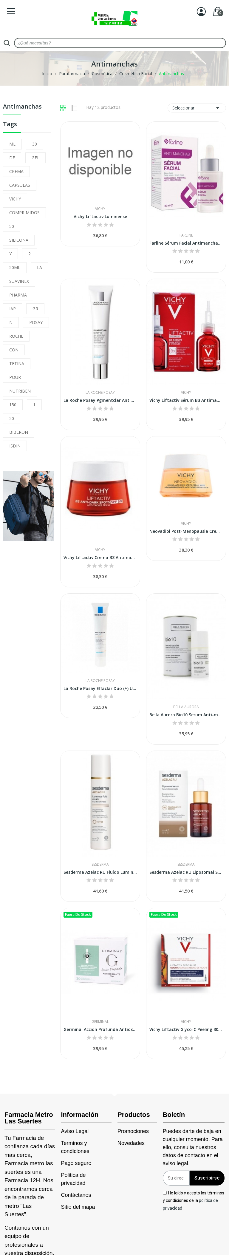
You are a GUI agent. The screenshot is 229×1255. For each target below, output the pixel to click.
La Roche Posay (100, 392)
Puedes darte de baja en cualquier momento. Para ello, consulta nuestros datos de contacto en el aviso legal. (193, 1147)
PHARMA (18, 295)
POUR (15, 377)
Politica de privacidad (73, 1179)
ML (12, 144)
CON (13, 350)
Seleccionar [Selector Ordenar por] (196, 108)
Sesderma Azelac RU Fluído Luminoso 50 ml (100, 872)
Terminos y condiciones (75, 1147)
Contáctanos (76, 1195)
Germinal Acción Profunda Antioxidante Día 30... (100, 1029)
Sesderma (100, 864)
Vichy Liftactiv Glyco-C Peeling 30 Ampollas (186, 1029)
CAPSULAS (19, 185)
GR (35, 308)
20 (11, 418)
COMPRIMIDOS (24, 212)
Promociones (133, 1131)
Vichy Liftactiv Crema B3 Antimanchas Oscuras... (100, 557)
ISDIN (15, 446)
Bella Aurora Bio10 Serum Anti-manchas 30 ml (186, 714)
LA (39, 267)
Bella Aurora (186, 707)
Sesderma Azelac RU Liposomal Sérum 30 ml (186, 872)
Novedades (131, 1143)
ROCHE (16, 336)
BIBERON (18, 432)
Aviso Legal (75, 1131)
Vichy (100, 209)
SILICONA (18, 240)
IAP (12, 308)
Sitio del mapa (78, 1207)
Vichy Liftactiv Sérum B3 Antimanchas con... (186, 400)
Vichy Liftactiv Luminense (100, 216)
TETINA (16, 363)
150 (12, 404)
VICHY (15, 199)
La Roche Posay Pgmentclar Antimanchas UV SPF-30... (100, 400)
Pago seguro (76, 1163)
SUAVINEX (19, 281)
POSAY (36, 322)
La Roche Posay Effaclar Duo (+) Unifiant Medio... (100, 688)
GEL (35, 157)
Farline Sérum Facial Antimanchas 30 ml (186, 243)
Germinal (100, 1022)
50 (11, 226)
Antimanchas (22, 107)
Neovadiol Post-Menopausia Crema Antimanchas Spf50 (186, 531)
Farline (186, 235)
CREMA (16, 171)
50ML (14, 267)
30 (34, 144)
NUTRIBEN (20, 391)
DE (12, 157)
